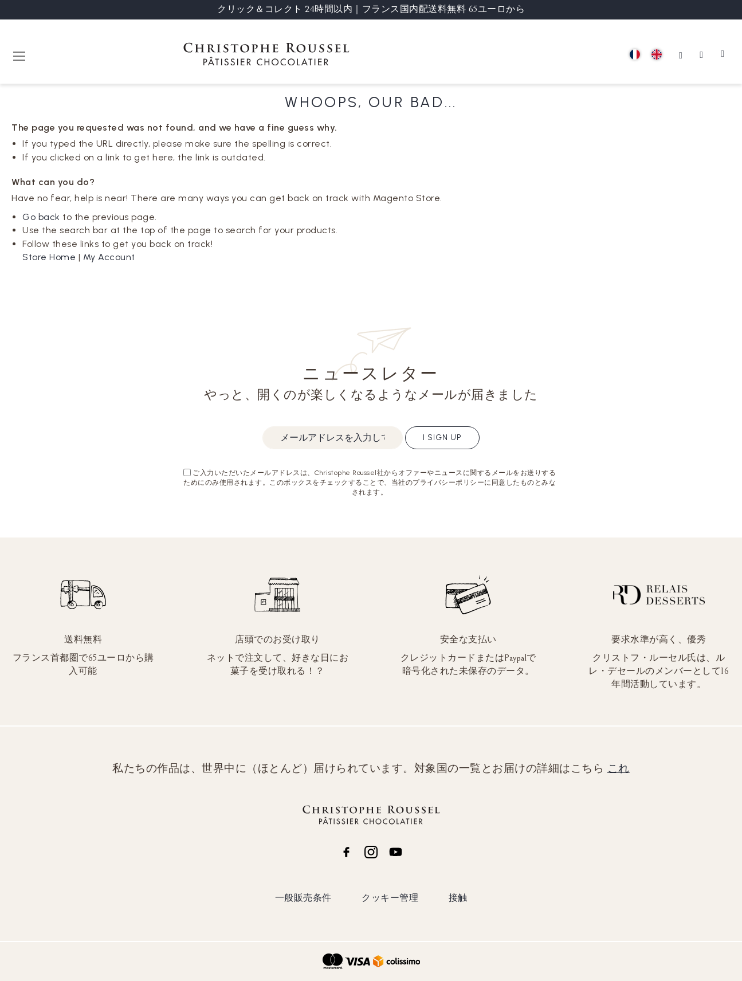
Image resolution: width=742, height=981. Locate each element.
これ (618, 768)
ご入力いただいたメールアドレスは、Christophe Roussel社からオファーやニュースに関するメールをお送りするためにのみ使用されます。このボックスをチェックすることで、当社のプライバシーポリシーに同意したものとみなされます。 (369, 482)
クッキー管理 (390, 897)
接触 (458, 897)
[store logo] (266, 55)
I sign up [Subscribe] (442, 437)
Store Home (49, 257)
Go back (41, 216)
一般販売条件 (303, 897)
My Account (109, 257)
